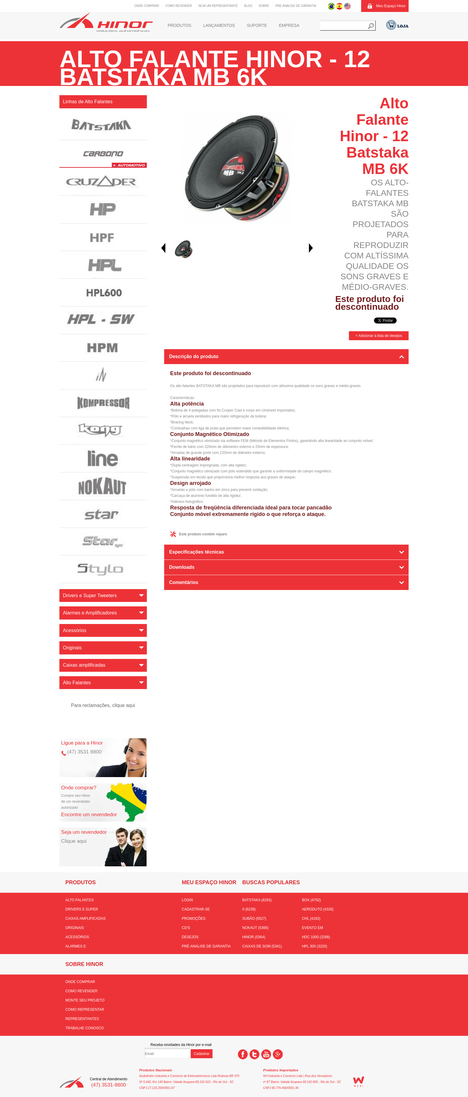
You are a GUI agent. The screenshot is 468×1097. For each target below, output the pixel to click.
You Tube (266, 1054)
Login (187, 900)
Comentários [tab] (183, 582)
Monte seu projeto (84, 1000)
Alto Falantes (79, 900)
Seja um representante (218, 5)
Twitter (254, 1054)
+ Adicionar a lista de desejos (378, 336)
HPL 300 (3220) (314, 946)
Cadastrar (202, 1054)
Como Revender (178, 5)
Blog (248, 5)
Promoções (193, 918)
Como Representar (84, 1009)
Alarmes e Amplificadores (81, 947)
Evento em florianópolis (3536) (322, 929)
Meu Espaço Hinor (391, 6)
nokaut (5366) (255, 928)
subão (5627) (254, 918)
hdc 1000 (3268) (316, 937)
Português (331, 6)
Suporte (257, 25)
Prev (163, 248)
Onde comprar (146, 5)
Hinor (106, 22)
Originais (74, 928)
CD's (186, 928)
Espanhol (339, 6)
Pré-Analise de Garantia (295, 5)
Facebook (243, 1054)
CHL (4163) (311, 918)
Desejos (190, 937)
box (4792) (311, 900)
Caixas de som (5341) (262, 946)
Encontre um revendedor (89, 814)
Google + (278, 1054)
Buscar (371, 26)
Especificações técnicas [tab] (196, 551)
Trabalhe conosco (84, 1028)
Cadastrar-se (196, 909)
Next (311, 248)
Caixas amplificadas (85, 918)
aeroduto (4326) (318, 909)
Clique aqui (74, 841)
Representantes (82, 1019)
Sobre (264, 5)
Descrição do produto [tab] (193, 356)
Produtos (179, 25)
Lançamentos (219, 25)
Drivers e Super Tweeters (81, 910)
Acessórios (77, 937)
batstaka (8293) (257, 900)
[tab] (286, 599)
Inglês (347, 6)
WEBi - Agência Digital (358, 1081)
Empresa (289, 25)
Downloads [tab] (181, 567)
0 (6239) (249, 909)
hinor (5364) (253, 937)
